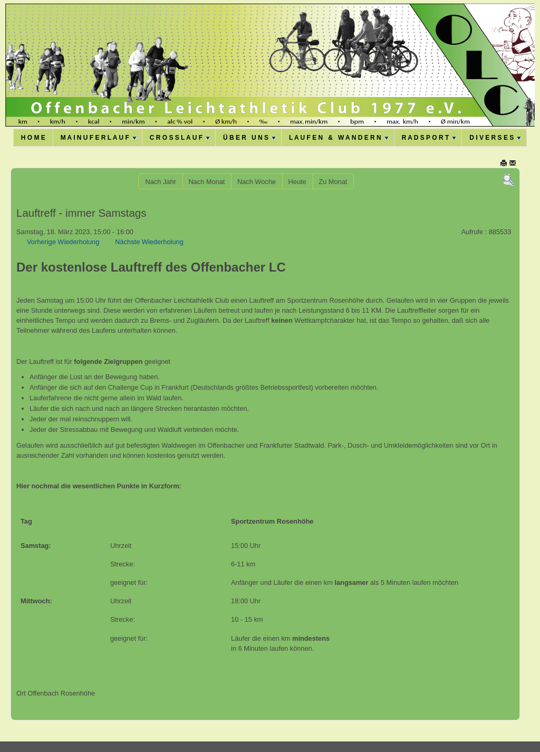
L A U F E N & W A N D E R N (339, 137)
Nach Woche (256, 182)
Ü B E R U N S (249, 137)
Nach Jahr (160, 182)
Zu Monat (333, 182)
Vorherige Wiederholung (63, 242)
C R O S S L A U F (180, 137)
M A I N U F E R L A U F (99, 137)
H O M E (33, 137)
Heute (297, 182)
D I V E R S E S (495, 137)
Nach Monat (206, 182)
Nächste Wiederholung (149, 242)
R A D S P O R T (429, 137)
